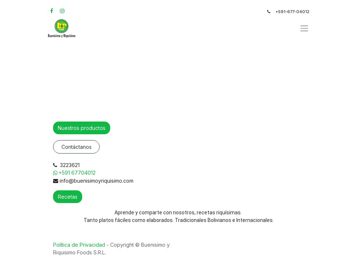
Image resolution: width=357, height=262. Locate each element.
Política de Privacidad (80, 245)
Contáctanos (76, 147)
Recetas (67, 197)
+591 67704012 (78, 173)
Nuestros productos (81, 128)
